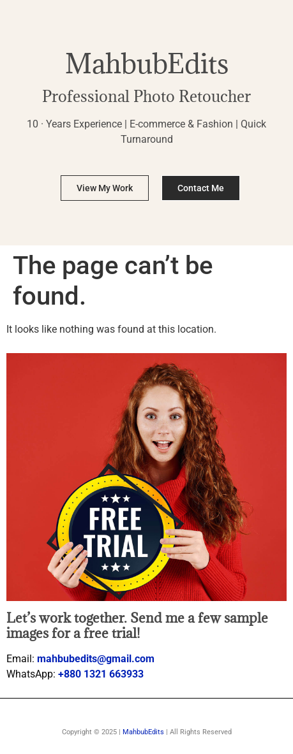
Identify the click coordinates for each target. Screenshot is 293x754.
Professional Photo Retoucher (146, 96)
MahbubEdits (147, 63)
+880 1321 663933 (101, 674)
